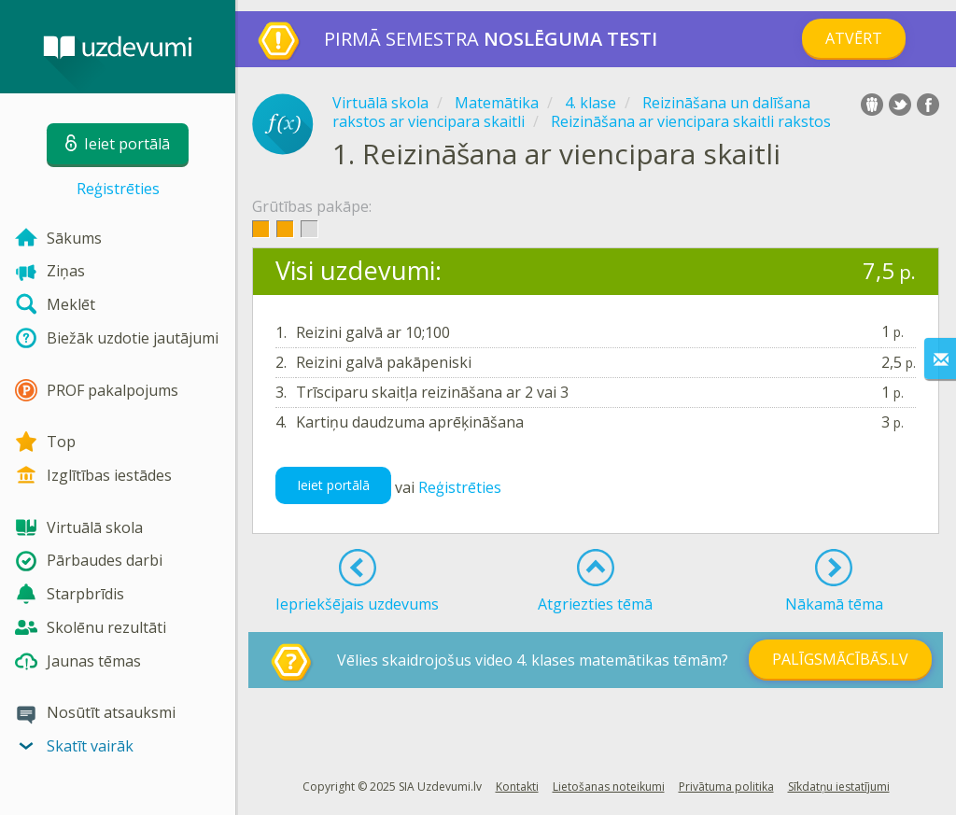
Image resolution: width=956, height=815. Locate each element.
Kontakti (517, 786)
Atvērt (853, 38)
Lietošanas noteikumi (609, 786)
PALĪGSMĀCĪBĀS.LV (840, 659)
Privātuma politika (726, 786)
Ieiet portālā (333, 485)
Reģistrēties (118, 188)
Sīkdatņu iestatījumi (839, 786)
